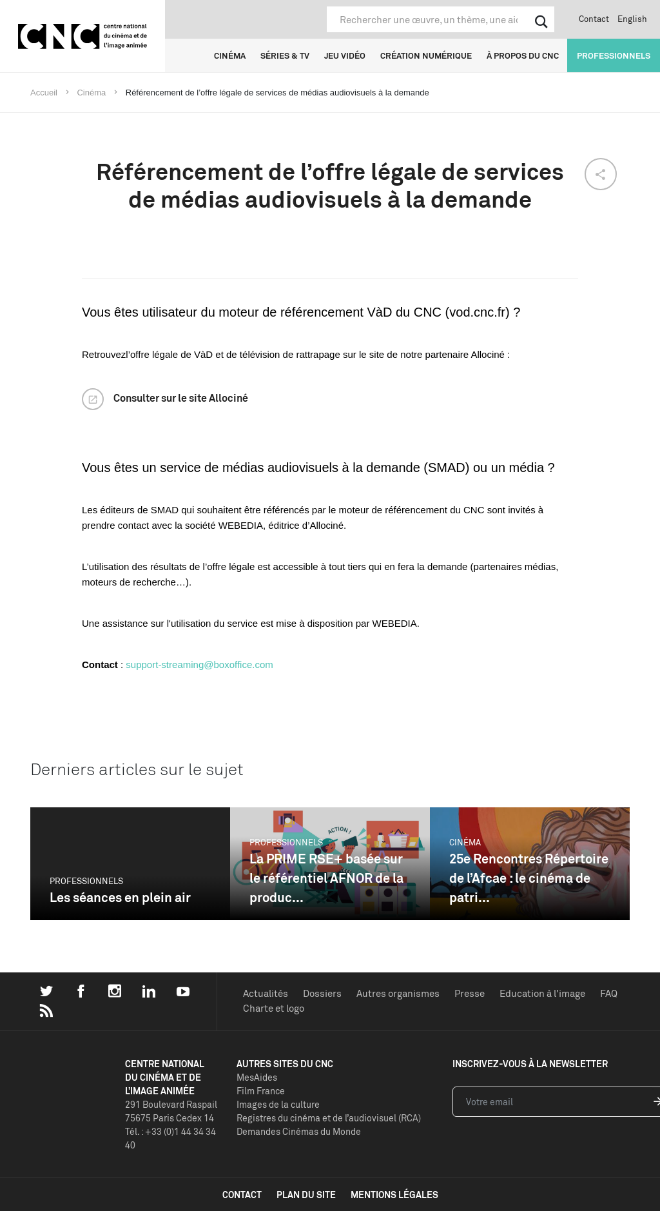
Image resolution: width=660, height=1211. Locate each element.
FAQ (608, 993)
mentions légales (394, 1194)
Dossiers (322, 993)
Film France (261, 1090)
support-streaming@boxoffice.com (199, 664)
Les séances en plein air (120, 897)
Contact (594, 19)
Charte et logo (273, 1008)
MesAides (257, 1077)
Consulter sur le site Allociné (180, 397)
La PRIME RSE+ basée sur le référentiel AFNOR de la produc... (326, 878)
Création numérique (426, 55)
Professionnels (613, 55)
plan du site (306, 1194)
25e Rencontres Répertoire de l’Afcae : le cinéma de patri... (528, 878)
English (632, 19)
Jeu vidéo (344, 55)
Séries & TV (284, 55)
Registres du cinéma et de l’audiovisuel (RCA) (329, 1117)
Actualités (265, 993)
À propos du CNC (523, 55)
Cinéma (230, 55)
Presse (469, 993)
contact (242, 1194)
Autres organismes (398, 993)
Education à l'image (542, 993)
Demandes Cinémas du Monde (299, 1131)
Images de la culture (278, 1104)
